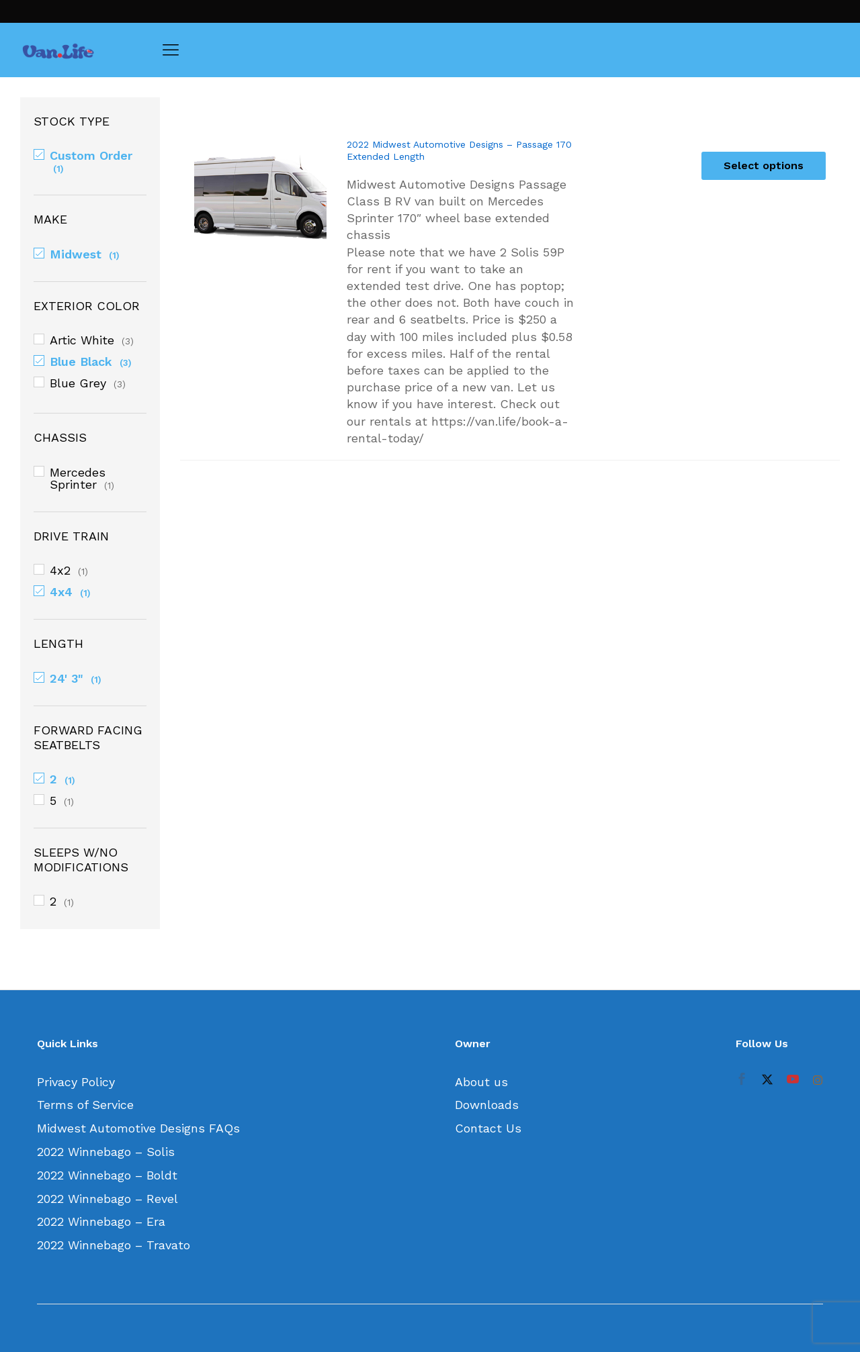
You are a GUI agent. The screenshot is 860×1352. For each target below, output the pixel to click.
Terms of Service (85, 1105)
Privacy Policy (76, 1082)
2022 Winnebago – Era (101, 1221)
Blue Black (81, 361)
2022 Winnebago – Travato (113, 1245)
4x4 (61, 592)
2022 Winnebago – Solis (106, 1152)
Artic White (82, 340)
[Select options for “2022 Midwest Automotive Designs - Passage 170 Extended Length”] (763, 166)
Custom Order (91, 155)
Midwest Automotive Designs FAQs (138, 1128)
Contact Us (488, 1128)
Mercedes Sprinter (77, 478)
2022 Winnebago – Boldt (107, 1175)
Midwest (75, 254)
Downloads (487, 1105)
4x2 (60, 570)
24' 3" (66, 678)
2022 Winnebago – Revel (107, 1199)
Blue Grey (78, 383)
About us (481, 1082)
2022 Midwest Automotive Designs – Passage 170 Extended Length (459, 150)
